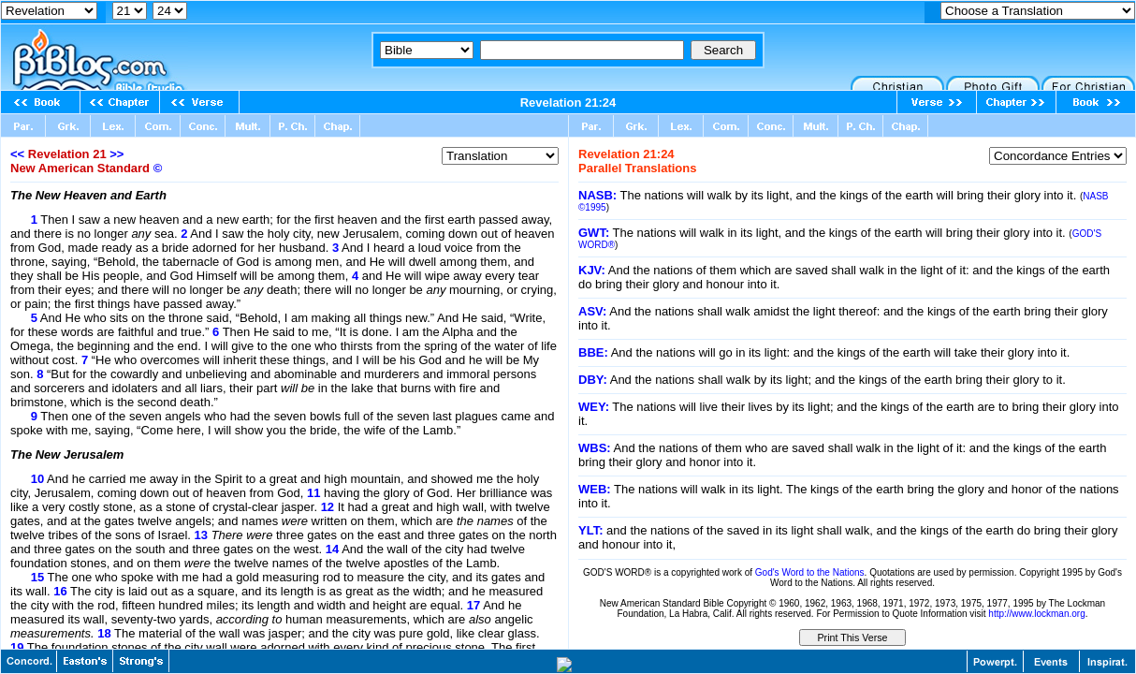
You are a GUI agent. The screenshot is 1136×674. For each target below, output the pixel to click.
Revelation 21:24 (568, 102)
